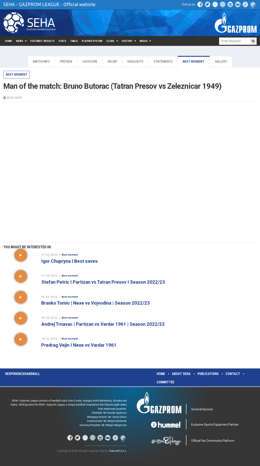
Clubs (110, 40)
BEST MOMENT (193, 61)
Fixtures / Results (42, 40)
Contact (233, 374)
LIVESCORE (90, 61)
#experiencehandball (22, 374)
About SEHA (181, 374)
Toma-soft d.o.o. (118, 450)
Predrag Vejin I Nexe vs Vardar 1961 (79, 345)
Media (143, 40)
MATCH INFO (41, 61)
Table (74, 40)
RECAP (112, 61)
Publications (208, 374)
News (19, 40)
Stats (62, 40)
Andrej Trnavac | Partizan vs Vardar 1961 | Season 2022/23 (103, 324)
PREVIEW (66, 61)
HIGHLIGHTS (135, 61)
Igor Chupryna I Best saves (69, 261)
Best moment (16, 74)
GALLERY (221, 61)
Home (8, 40)
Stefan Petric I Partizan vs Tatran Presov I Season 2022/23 (103, 282)
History (127, 40)
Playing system (92, 40)
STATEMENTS (163, 61)
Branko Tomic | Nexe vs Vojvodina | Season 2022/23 (95, 303)
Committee (165, 382)
